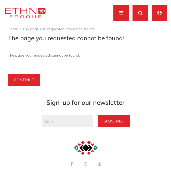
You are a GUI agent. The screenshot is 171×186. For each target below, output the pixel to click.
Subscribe (113, 121)
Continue (24, 80)
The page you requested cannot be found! (58, 29)
